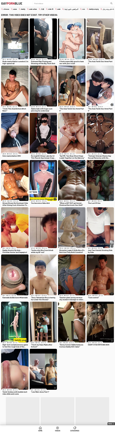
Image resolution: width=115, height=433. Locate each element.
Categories (74, 431)
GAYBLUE (11, 3)
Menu (110, 424)
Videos (57, 431)
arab (58, 9)
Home (40, 431)
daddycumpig (94, 9)
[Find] (111, 3)
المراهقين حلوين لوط (71, 9)
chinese (6, 9)
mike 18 (50, 9)
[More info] (26, 57)
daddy (23, 9)
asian (15, 9)
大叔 (42, 9)
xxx (83, 9)
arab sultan (33, 9)
